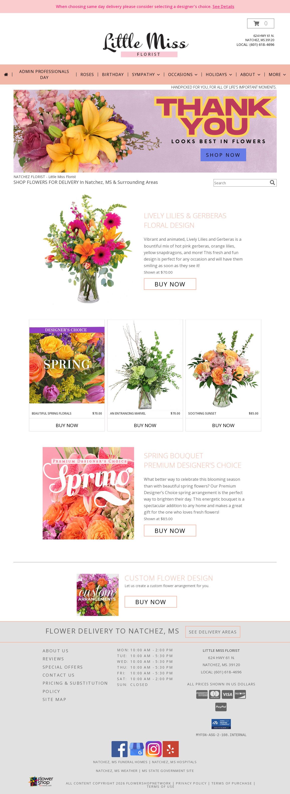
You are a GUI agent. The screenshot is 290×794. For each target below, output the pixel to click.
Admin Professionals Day (44, 74)
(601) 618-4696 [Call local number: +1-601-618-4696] (261, 44)
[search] (272, 182)
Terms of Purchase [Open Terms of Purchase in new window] (232, 783)
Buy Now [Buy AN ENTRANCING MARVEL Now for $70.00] (145, 425)
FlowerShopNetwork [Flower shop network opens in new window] (148, 783)
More (278, 74)
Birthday (113, 74)
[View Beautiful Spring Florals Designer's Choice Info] (67, 365)
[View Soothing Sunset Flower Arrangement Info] (223, 365)
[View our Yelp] (171, 755)
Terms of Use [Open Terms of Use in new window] (161, 786)
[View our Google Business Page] (137, 755)
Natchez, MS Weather (117, 770)
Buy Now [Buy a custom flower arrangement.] (150, 602)
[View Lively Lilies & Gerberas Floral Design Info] (92, 250)
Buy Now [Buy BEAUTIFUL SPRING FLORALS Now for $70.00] (67, 425)
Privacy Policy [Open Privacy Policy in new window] (191, 783)
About (250, 74)
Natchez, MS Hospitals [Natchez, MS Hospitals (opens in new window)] (174, 761)
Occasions (183, 74)
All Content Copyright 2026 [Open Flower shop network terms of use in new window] (95, 783)
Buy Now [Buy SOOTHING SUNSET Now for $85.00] (223, 425)
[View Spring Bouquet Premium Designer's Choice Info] (92, 493)
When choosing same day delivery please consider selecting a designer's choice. (145, 6)
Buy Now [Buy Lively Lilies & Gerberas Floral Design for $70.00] (170, 284)
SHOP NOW (223, 154)
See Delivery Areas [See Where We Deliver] (213, 632)
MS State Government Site (168, 770)
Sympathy (146, 74)
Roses (87, 74)
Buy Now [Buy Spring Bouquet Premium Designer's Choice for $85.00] (170, 530)
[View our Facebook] (120, 755)
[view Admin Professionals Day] (145, 171)
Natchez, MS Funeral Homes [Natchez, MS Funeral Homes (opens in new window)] (120, 761)
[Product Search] (240, 182)
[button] (260, 23)
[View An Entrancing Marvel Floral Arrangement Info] (145, 365)
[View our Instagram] (154, 755)
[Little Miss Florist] (145, 41)
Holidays (219, 74)
